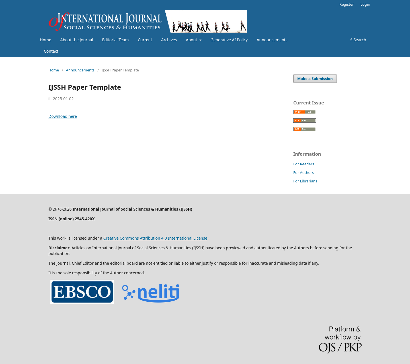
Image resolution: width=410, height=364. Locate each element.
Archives (169, 39)
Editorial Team (115, 39)
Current (145, 39)
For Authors (303, 172)
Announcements (272, 39)
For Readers (303, 163)
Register (346, 4)
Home (45, 39)
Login (365, 4)
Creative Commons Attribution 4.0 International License (155, 238)
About (192, 39)
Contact (51, 51)
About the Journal (76, 39)
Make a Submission (315, 78)
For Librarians (305, 181)
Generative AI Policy (229, 39)
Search (358, 39)
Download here (62, 116)
